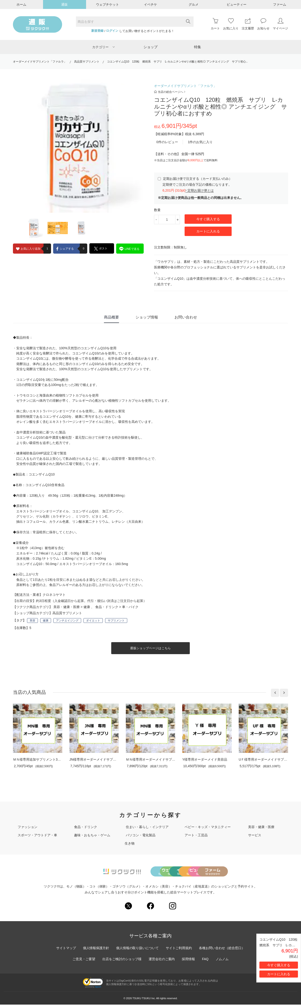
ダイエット (93, 620)
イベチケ (150, 4)
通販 (64, 4)
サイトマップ (65, 949)
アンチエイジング (67, 620)
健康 (86, 607)
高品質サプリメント (86, 61)
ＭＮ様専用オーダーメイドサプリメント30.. (158, 759)
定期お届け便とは (199, 190)
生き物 (130, 843)
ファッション (27, 827)
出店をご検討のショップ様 (122, 960)
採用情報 (188, 960)
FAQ (205, 960)
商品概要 (111, 317)
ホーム (21, 4)
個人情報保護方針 (96, 949)
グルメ (193, 4)
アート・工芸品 (196, 835)
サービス (254, 835)
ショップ (150, 47)
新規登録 (97, 30)
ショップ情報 (146, 317)
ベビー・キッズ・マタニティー (208, 827)
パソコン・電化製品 (140, 835)
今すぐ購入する (208, 219)
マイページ (280, 24)
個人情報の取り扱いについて (137, 949)
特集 (197, 47)
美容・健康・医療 (66, 607)
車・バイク (130, 607)
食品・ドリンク (106, 607)
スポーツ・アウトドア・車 (37, 835)
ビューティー (236, 4)
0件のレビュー (167, 142)
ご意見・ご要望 (83, 960)
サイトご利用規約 (179, 949)
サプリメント (116, 620)
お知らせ (263, 24)
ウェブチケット (107, 4)
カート (215, 24)
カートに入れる (208, 231)
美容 (32, 620)
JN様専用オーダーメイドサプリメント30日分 (102, 759)
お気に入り (230, 24)
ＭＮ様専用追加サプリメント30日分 (39, 759)
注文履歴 (248, 24)
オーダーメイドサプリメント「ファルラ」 (40, 61)
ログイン (112, 30)
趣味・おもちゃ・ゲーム (92, 835)
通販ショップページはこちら (150, 648)
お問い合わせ (185, 317)
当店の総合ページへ (169, 92)
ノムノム (222, 960)
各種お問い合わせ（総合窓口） (222, 949)
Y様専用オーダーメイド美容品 (204, 759)
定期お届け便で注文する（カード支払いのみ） (195, 179)
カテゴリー (103, 47)
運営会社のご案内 (162, 960)
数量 (157, 210)
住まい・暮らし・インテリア (147, 827)
